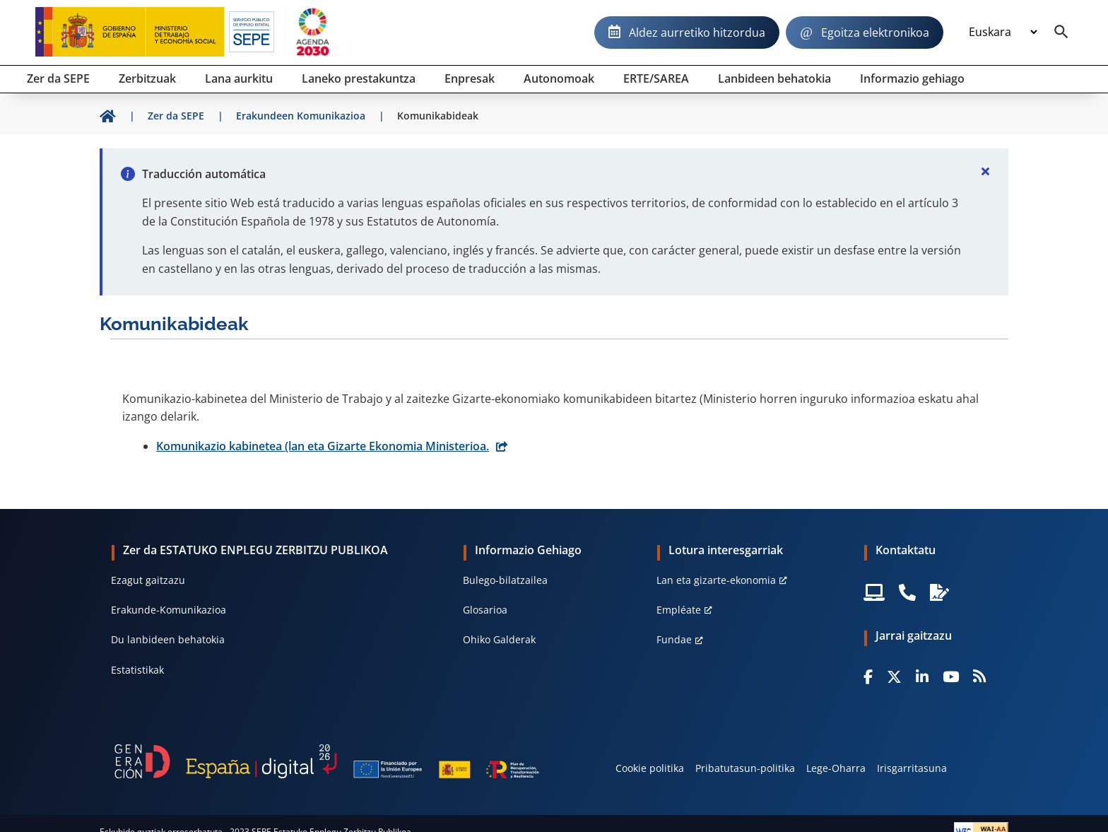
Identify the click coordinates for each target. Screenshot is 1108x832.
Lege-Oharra (836, 768)
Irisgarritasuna (912, 768)
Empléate (678, 609)
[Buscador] (1061, 32)
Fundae (674, 639)
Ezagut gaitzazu (148, 580)
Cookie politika (649, 768)
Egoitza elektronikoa (875, 32)
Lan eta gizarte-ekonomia (716, 580)
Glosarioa (485, 609)
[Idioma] (1002, 32)
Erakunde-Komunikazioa (168, 609)
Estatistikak (137, 669)
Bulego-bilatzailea (505, 580)
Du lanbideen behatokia (168, 639)
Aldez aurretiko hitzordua (697, 32)
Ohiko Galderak (499, 639)
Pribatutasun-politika (745, 768)
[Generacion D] (327, 761)
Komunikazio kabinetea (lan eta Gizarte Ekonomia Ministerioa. (322, 446)
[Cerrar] (985, 171)
